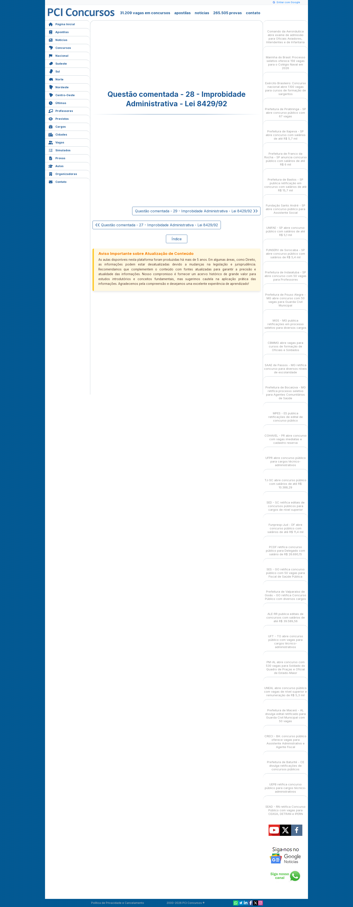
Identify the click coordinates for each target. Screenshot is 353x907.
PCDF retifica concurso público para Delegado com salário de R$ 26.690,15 (285, 546)
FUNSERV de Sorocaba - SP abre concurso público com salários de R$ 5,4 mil (285, 249)
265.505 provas (227, 13)
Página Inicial (61, 24)
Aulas (55, 165)
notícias (202, 13)
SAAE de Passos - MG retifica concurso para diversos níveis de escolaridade (285, 364)
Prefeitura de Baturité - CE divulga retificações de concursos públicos (285, 761)
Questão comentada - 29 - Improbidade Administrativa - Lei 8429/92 (196, 211)
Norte (55, 79)
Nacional (58, 55)
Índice (177, 239)
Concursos (59, 47)
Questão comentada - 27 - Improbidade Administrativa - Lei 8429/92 (156, 225)
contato (253, 13)
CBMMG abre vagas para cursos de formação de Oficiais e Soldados (285, 342)
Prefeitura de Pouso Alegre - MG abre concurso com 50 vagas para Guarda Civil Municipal (285, 296)
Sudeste (57, 63)
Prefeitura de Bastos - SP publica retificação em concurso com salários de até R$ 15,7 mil (285, 181)
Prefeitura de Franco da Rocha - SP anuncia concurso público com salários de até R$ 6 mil (285, 155)
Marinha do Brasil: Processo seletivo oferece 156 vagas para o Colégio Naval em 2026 (285, 59)
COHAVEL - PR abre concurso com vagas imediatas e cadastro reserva (286, 435)
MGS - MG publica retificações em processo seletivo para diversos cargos (285, 320)
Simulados (59, 150)
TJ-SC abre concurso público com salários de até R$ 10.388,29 (285, 479)
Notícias (57, 39)
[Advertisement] (140, 55)
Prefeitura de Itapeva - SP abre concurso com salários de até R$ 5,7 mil (285, 131)
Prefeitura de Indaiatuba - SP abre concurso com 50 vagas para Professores (285, 272)
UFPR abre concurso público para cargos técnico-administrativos (285, 457)
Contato (57, 181)
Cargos (57, 126)
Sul (54, 71)
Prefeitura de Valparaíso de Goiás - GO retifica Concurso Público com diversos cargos (285, 591)
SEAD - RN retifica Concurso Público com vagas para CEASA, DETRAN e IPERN (285, 806)
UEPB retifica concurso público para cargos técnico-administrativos (285, 784)
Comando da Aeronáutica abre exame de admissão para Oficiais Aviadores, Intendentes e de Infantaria (285, 33)
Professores (60, 110)
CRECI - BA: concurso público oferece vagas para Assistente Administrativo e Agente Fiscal (285, 737)
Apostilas (58, 31)
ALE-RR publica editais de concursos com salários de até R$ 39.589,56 (285, 613)
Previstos (58, 118)
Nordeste (58, 87)
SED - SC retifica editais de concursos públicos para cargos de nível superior (286, 502)
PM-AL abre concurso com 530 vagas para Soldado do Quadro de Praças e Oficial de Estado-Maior (285, 663)
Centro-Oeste (61, 95)
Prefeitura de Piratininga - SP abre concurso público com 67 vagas (285, 108)
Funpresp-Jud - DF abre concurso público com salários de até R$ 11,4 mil (285, 524)
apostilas (182, 13)
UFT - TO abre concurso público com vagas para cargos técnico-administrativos (285, 637)
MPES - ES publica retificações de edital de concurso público (285, 413)
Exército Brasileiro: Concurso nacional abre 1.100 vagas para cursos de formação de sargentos (285, 84)
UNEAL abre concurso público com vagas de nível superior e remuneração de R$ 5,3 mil (285, 687)
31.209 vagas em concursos (145, 13)
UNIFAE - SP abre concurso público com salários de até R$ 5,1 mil (285, 227)
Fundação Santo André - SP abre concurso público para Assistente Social (285, 205)
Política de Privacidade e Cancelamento (117, 903)
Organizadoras (62, 173)
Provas (56, 158)
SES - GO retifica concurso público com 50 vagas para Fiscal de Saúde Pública (285, 569)
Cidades (57, 134)
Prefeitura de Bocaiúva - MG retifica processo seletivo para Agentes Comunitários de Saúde (285, 389)
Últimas (57, 102)
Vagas (56, 142)
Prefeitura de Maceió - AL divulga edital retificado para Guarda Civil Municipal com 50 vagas (285, 712)
